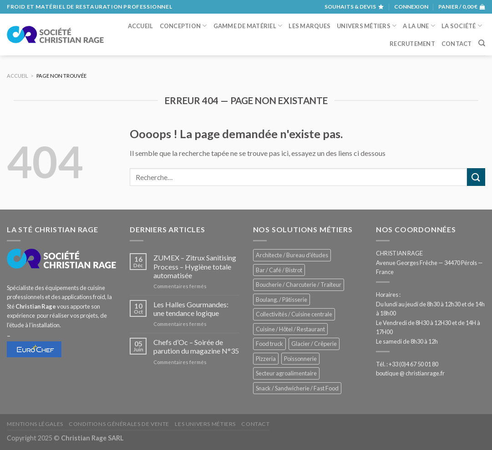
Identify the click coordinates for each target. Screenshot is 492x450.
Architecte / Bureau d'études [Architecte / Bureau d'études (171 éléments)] (292, 255)
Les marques (309, 26)
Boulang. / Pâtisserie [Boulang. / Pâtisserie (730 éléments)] (281, 299)
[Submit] (476, 177)
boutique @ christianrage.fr (410, 373)
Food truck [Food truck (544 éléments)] (269, 343)
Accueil (140, 26)
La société (461, 25)
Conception (183, 25)
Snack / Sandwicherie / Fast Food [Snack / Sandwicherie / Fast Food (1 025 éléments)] (297, 388)
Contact (456, 43)
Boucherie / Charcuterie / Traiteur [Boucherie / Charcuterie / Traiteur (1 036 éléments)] (298, 284)
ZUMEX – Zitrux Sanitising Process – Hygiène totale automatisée (194, 266)
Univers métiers (366, 25)
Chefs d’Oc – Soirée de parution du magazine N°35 (196, 346)
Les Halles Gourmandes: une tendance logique (190, 308)
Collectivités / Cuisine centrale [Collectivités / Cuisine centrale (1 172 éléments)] (294, 314)
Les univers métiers (205, 423)
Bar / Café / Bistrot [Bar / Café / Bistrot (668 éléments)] (279, 270)
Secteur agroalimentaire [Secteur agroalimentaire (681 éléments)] (286, 373)
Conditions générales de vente (119, 423)
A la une (419, 25)
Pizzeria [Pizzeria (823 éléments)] (266, 358)
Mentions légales (35, 423)
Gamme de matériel (248, 25)
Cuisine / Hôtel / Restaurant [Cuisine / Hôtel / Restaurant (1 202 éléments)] (290, 329)
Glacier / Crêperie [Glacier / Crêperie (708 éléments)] (314, 343)
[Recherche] (481, 43)
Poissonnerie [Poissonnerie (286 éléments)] (300, 358)
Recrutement (412, 43)
